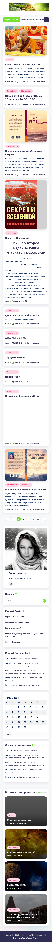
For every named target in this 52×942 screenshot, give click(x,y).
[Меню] (6, 14)
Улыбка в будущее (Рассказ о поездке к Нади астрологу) (24, 635)
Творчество (11, 233)
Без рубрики (12, 91)
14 (38, 519)
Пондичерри (12, 376)
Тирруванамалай (15, 357)
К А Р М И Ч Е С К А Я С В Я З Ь (22, 64)
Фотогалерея (12, 311)
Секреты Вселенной (17, 237)
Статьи (9, 60)
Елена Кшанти (12, 146)
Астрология (13, 847)
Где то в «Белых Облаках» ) (22, 315)
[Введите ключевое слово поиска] (26, 600)
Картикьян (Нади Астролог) (17, 622)
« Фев (9, 734)
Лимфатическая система (28, 658)
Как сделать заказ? (13, 628)
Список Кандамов (12, 642)
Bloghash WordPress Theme (26, 938)
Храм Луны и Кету (15, 337)
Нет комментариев (37, 82)
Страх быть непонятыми (15, 617)
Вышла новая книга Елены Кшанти (26, 489)
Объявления (26, 91)
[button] (8, 519)
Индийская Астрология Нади (22, 396)
